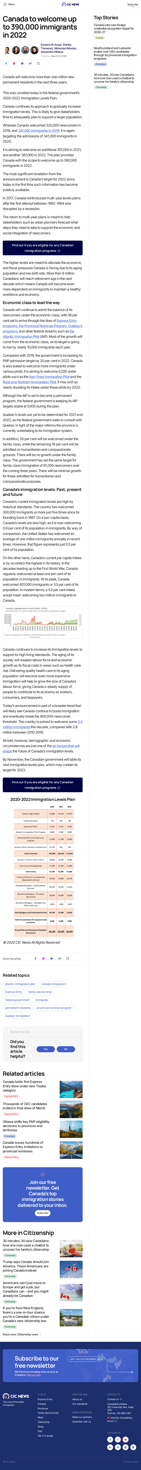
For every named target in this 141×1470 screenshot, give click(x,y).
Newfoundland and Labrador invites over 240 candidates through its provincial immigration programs (115, 53)
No (66, 1049)
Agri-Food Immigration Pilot (49, 377)
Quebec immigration (17, 1016)
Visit (40, 1431)
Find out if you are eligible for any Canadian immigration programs (42, 248)
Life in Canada (45, 1435)
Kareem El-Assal (51, 44)
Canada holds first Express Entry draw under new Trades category (24, 1086)
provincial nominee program (54, 1008)
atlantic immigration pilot (20, 984)
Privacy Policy (131, 1461)
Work (40, 1417)
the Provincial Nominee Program (43, 326)
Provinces (10, 1136)
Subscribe (132, 4)
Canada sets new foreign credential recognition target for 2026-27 (114, 28)
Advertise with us (81, 1421)
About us (77, 1399)
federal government (17, 1000)
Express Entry (13, 992)
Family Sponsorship (48, 1412)
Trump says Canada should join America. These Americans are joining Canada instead (26, 1266)
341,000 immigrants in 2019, (39, 131)
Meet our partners (82, 1417)
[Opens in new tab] (110, 1439)
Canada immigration (53, 984)
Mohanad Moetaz (65, 48)
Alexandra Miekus (52, 52)
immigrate (42, 1000)
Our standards (80, 1403)
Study (41, 1426)
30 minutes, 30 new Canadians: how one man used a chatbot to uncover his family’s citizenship (26, 1245)
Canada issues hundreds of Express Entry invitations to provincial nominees (23, 1147)
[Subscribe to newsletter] (43, 1195)
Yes (46, 1049)
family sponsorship (39, 992)
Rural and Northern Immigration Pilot (29, 382)
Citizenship (10, 1255)
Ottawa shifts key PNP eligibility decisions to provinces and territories (26, 1126)
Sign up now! (34, 1374)
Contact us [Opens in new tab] (114, 1399)
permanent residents (18, 1008)
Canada (99, 37)
